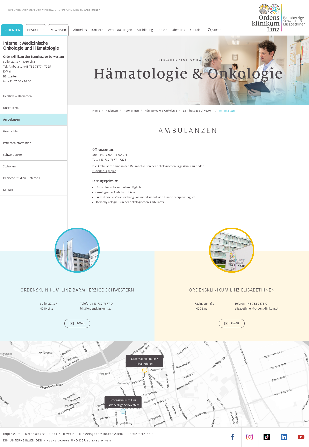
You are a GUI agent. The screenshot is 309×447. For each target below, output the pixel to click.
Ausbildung (145, 30)
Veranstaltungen (120, 30)
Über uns (178, 30)
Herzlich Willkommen (17, 96)
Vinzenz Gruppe (53, 10)
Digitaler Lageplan (104, 171)
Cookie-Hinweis (61, 434)
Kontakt (195, 30)
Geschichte (10, 131)
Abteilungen (131, 110)
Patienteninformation (17, 143)
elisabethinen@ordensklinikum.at (256, 308)
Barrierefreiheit (140, 434)
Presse (162, 30)
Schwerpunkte (12, 155)
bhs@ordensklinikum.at (95, 308)
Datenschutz (35, 434)
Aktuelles (80, 30)
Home (96, 110)
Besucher (35, 30)
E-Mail (7, 71)
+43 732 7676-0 (256, 303)
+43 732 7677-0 (102, 303)
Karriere (97, 30)
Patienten (11, 30)
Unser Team (11, 108)
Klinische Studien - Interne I (21, 178)
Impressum (12, 434)
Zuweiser (58, 30)
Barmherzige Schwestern (198, 110)
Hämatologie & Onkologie (161, 110)
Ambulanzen (11, 119)
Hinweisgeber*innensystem (101, 434)
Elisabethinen (90, 10)
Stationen (9, 166)
